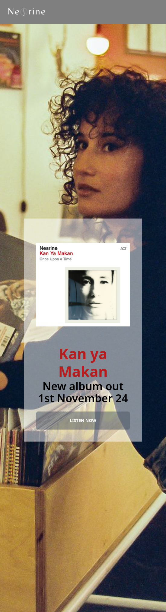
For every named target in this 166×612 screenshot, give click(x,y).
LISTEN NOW (83, 420)
